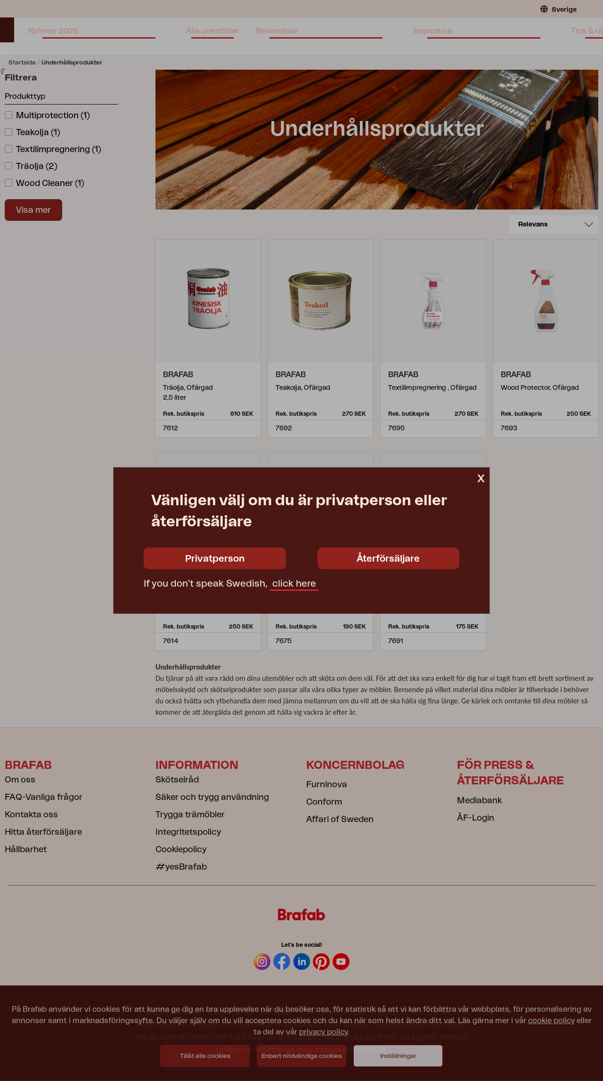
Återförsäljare (388, 559)
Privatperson (214, 559)
